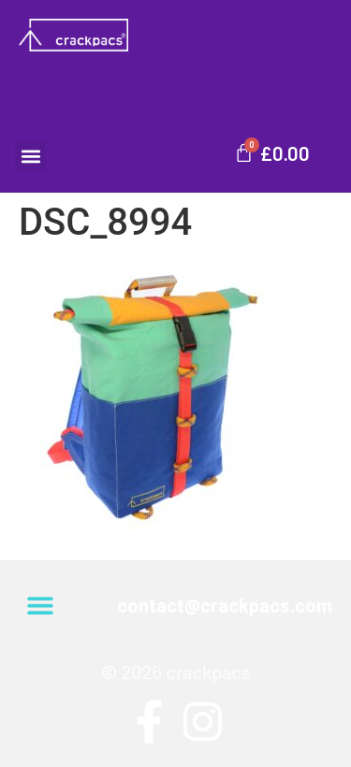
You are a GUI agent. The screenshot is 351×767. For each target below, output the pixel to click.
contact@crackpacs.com (224, 605)
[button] (30, 155)
